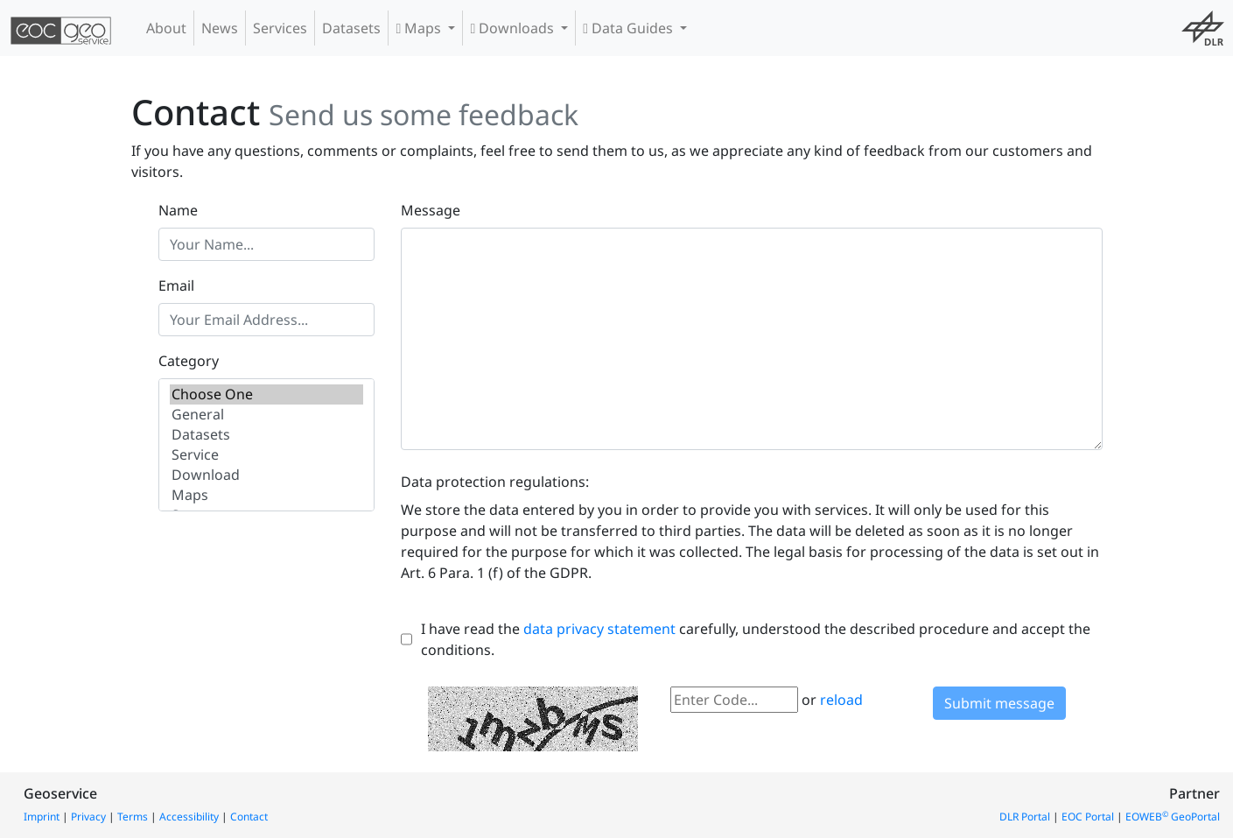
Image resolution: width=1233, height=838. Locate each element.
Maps (420, 28)
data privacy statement (599, 628)
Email (176, 285)
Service (266, 455)
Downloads (513, 28)
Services (280, 28)
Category (188, 360)
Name (178, 210)
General (266, 415)
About (166, 28)
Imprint (42, 816)
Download (266, 475)
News (219, 28)
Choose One (266, 394)
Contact (249, 816)
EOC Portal (1087, 816)
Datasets (351, 28)
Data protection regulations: (495, 481)
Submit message (999, 703)
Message (430, 210)
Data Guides (629, 28)
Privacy (88, 816)
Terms (132, 816)
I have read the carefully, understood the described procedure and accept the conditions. (755, 639)
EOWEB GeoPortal (1172, 816)
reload (841, 699)
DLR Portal (1024, 816)
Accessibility (189, 816)
